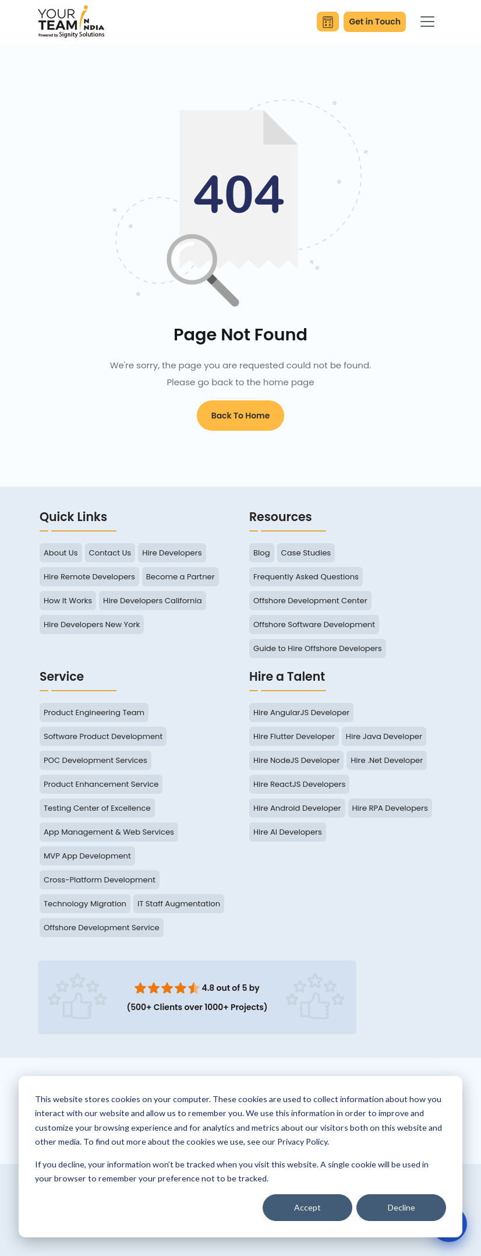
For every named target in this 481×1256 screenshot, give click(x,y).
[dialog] (240, 1156)
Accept (307, 1207)
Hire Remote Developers (89, 576)
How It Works (68, 600)
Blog (261, 552)
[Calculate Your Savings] (328, 21)
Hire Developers (171, 552)
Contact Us (110, 552)
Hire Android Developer (297, 808)
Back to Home (240, 415)
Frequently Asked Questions (306, 576)
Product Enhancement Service (101, 784)
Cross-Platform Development (99, 879)
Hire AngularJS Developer (301, 712)
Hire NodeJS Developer (296, 760)
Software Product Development (103, 736)
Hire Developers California (152, 600)
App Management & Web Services (109, 832)
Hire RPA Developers (390, 808)
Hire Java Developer (384, 736)
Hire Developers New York (92, 624)
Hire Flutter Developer (294, 736)
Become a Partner (180, 576)
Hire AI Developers (287, 832)
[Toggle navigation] (427, 21)
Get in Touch (375, 21)
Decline (401, 1207)
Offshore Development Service (102, 927)
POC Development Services (95, 760)
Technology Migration (85, 903)
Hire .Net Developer (387, 760)
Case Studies (306, 552)
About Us (61, 552)
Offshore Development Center (310, 600)
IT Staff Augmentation (178, 903)
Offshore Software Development (314, 624)
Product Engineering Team (94, 712)
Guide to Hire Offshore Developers (317, 648)
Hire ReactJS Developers (299, 784)
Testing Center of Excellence (97, 808)
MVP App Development (87, 855)
